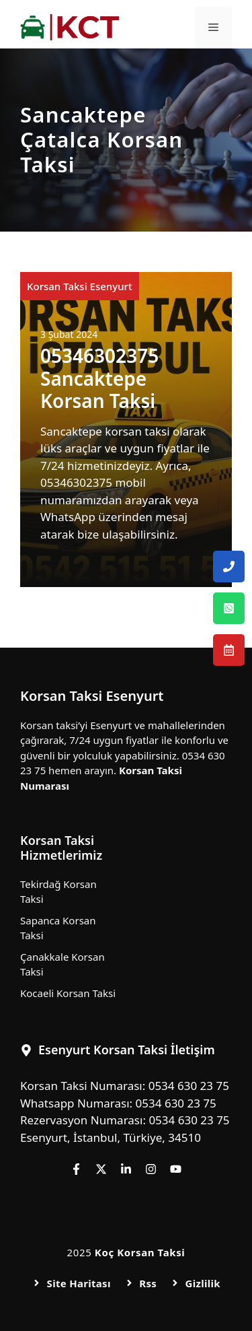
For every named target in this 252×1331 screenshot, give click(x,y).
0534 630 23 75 (189, 1085)
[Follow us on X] (101, 1169)
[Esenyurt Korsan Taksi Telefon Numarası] (229, 566)
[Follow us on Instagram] (151, 1169)
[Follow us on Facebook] (76, 1169)
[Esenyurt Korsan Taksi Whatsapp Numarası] (229, 608)
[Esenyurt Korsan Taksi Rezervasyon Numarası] (229, 650)
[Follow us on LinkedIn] (126, 1169)
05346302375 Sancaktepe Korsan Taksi (99, 378)
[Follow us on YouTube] (175, 1169)
